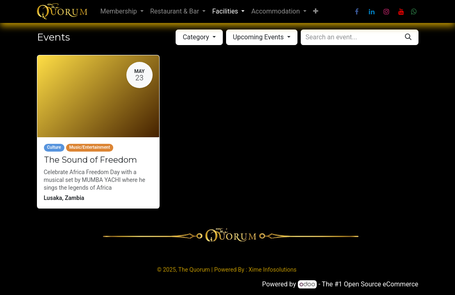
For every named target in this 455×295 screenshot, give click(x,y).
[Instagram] (386, 11)
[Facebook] (357, 11)
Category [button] (196, 37)
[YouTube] (401, 11)
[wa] (413, 11)
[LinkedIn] (371, 11)
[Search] (408, 37)
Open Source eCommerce (381, 284)
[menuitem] (122, 11)
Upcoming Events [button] (259, 37)
